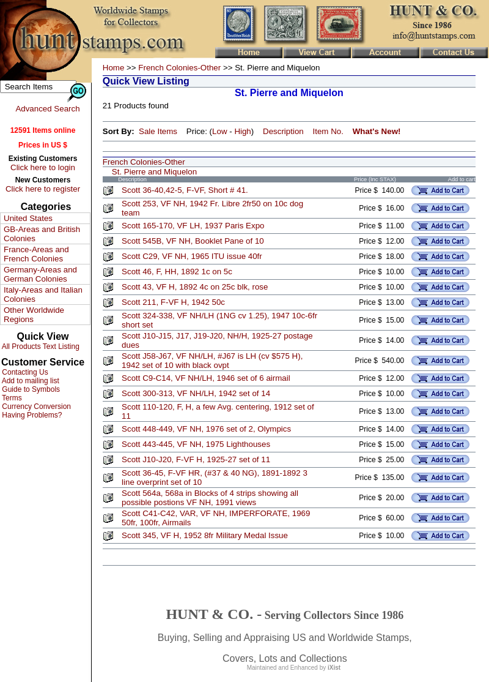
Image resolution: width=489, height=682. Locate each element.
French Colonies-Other (179, 67)
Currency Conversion (35, 406)
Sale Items (158, 131)
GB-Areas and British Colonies (42, 234)
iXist (334, 667)
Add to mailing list (29, 381)
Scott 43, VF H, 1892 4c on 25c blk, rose (195, 286)
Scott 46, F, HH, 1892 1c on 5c (177, 271)
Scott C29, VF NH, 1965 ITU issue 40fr (192, 256)
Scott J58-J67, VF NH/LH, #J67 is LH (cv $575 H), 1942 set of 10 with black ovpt (212, 360)
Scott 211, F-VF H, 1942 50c (173, 302)
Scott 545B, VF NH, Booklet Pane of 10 (193, 240)
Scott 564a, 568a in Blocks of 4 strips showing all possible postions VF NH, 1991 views (210, 498)
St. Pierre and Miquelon (154, 171)
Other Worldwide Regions (34, 314)
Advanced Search (47, 108)
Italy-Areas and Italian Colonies (43, 294)
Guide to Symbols (30, 389)
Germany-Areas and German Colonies (40, 274)
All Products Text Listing (39, 346)
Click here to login (42, 167)
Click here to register (43, 188)
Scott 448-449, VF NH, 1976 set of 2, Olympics (206, 428)
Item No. (328, 131)
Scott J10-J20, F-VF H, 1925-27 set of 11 (196, 459)
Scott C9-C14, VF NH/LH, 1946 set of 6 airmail (206, 378)
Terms (11, 398)
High (242, 131)
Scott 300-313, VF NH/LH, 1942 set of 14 (196, 393)
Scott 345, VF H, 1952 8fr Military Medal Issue (205, 535)
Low (219, 131)
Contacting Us (24, 372)
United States (28, 218)
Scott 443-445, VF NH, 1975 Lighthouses (196, 444)
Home (114, 67)
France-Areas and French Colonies (36, 254)
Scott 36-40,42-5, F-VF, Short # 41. (185, 190)
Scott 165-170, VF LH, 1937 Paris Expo (193, 225)
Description (283, 131)
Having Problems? (31, 415)
